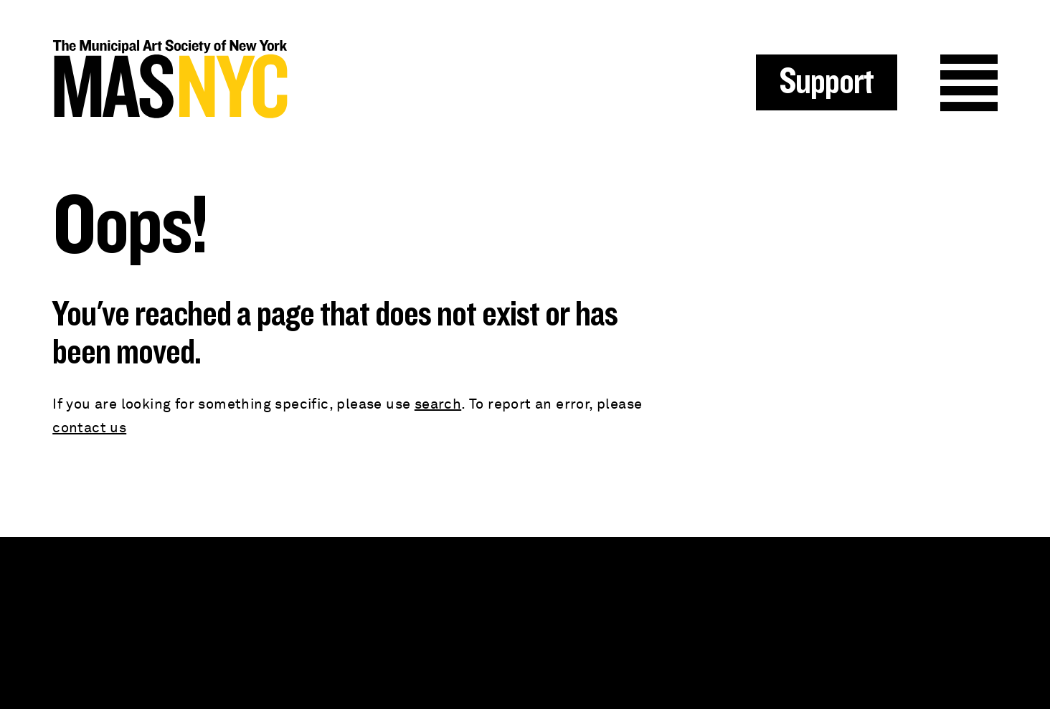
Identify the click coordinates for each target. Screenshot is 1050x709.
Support (827, 82)
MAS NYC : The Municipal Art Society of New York (288, 79)
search (438, 404)
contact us (89, 428)
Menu (969, 83)
